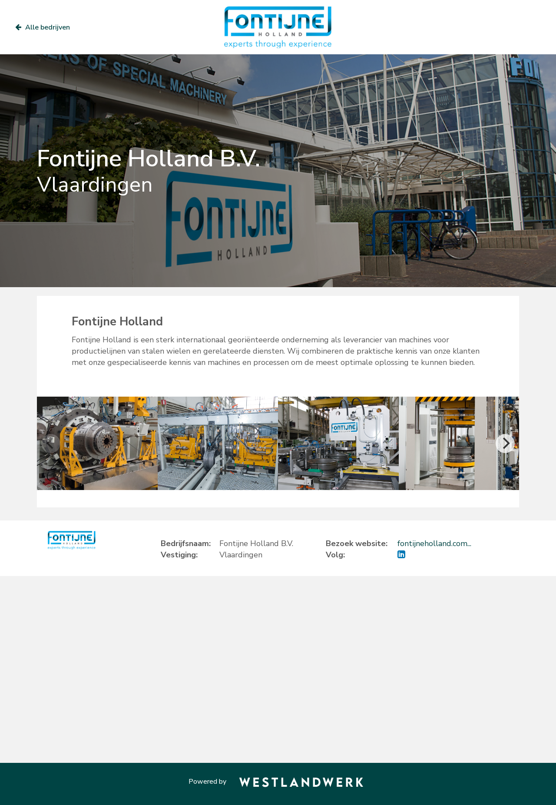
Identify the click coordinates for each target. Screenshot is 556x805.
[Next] (505, 443)
